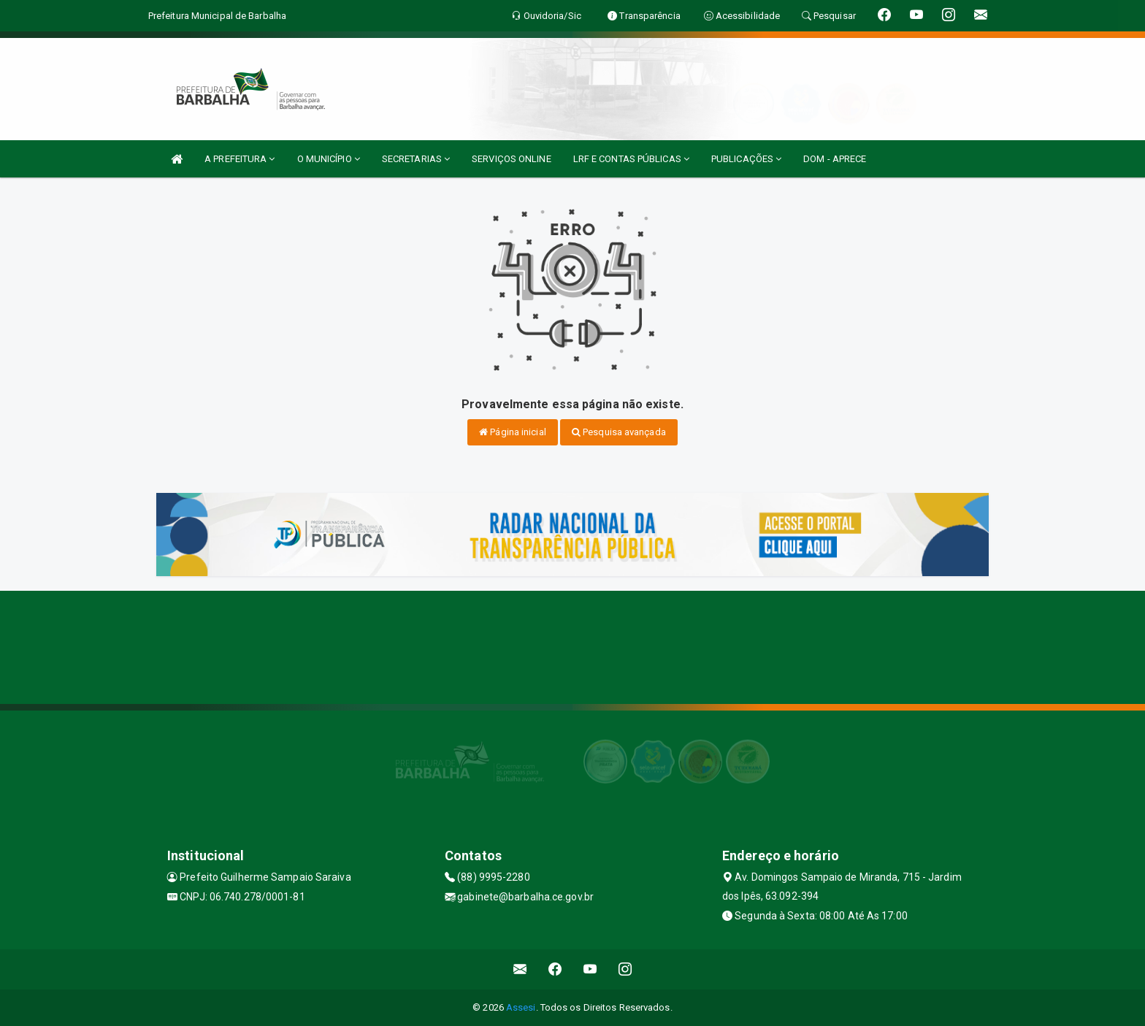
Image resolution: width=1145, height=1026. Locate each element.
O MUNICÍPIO (328, 158)
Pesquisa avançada (619, 431)
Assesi (521, 1007)
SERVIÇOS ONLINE (511, 158)
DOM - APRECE (834, 158)
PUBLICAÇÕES (746, 158)
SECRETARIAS (416, 158)
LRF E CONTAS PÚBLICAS (631, 158)
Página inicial (512, 431)
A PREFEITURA (239, 158)
